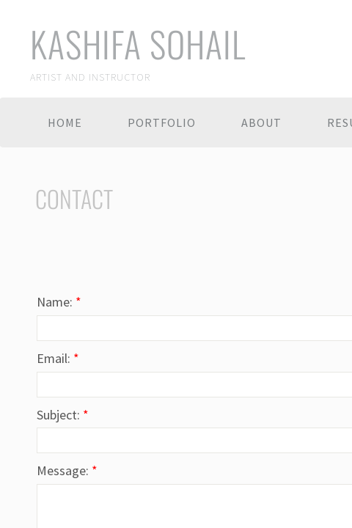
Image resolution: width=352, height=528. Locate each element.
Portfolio (162, 122)
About (261, 122)
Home (65, 122)
